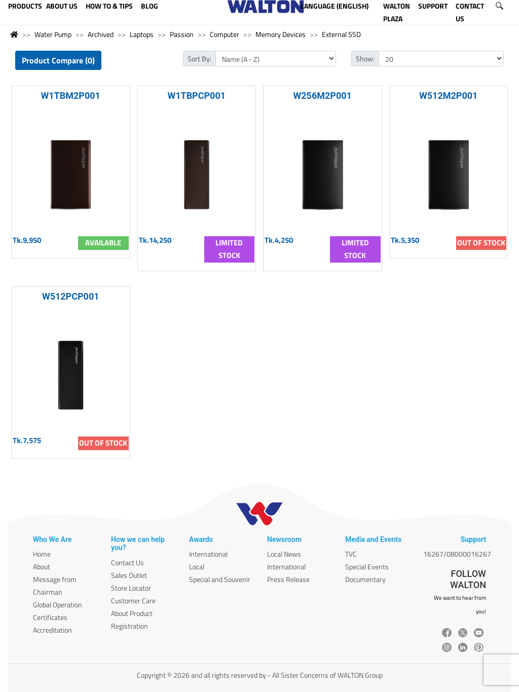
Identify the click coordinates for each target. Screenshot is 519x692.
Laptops (142, 34)
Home (42, 554)
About (41, 566)
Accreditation (52, 630)
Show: (365, 58)
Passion (182, 34)
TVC (351, 554)
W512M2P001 (448, 95)
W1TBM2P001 (70, 95)
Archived (101, 34)
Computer (224, 34)
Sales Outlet (129, 575)
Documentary (365, 579)
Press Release (288, 579)
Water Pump (52, 34)
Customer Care (133, 600)
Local (196, 566)
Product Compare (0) (58, 60)
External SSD (341, 34)
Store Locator (131, 587)
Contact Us (127, 562)
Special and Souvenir (219, 579)
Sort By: (199, 58)
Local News (284, 554)
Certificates (50, 617)
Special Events (367, 566)
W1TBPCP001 (196, 95)
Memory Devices (280, 34)
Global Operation (57, 604)
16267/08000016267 (457, 554)
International (208, 554)
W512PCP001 (70, 296)
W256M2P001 (322, 95)
